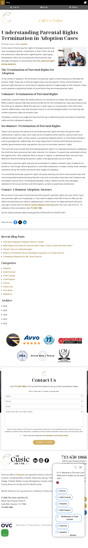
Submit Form (44, 442)
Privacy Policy (62, 435)
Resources (20, 525)
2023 (4, 319)
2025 (4, 310)
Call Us (14, 7)
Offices (73, 7)
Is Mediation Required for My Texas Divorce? (22, 256)
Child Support (9, 279)
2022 (4, 323)
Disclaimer (50, 435)
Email (44, 7)
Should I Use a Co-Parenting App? (17, 249)
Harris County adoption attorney (39, 205)
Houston (20, 474)
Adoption (24, 44)
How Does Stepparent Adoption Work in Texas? (23, 242)
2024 (4, 314)
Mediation (7, 294)
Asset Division (9, 272)
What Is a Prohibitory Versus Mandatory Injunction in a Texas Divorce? (33, 253)
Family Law (8, 286)
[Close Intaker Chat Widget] (80, 467)
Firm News (7, 290)
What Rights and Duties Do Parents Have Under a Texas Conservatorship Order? (37, 245)
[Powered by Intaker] (68, 535)
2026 (4, 306)
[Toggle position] (75, 467)
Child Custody (9, 275)
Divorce (6, 283)
